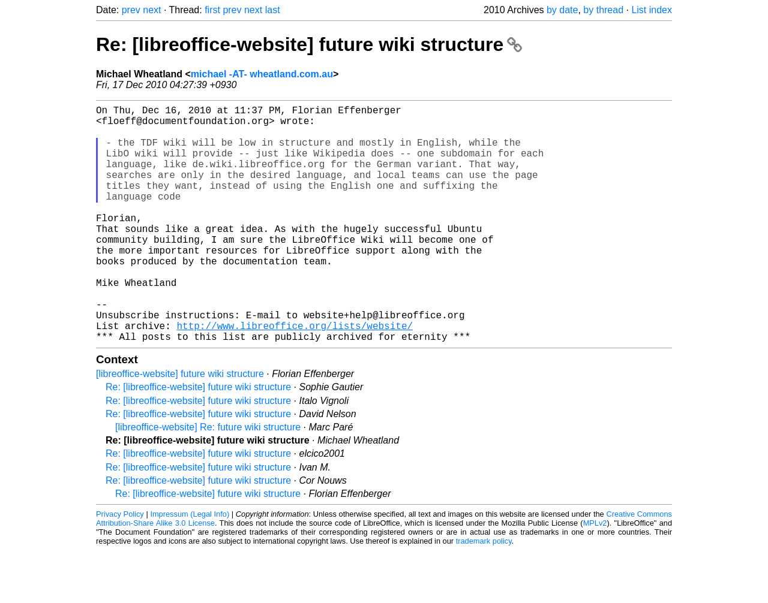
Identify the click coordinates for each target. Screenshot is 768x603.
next (152, 10)
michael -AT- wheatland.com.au (262, 74)
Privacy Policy (120, 566)
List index (651, 10)
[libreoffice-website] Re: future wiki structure (208, 480)
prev (131, 10)
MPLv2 (595, 575)
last (272, 10)
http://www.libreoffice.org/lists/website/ (294, 375)
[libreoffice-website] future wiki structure (180, 426)
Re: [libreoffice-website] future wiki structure (309, 44)
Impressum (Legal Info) (189, 566)
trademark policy (484, 593)
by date (562, 10)
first (212, 10)
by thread (603, 10)
